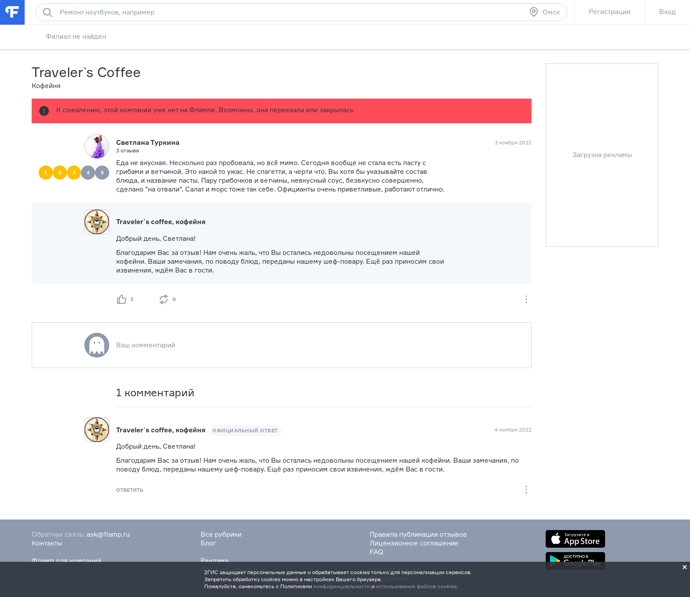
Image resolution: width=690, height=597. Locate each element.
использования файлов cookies (416, 586)
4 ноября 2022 (513, 429)
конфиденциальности (341, 586)
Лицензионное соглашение (414, 543)
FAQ (376, 552)
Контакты (47, 543)
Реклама (214, 560)
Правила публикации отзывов (418, 534)
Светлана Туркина (148, 142)
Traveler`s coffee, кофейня (161, 430)
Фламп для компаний (66, 560)
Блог (208, 543)
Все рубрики (221, 534)
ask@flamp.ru (108, 534)
